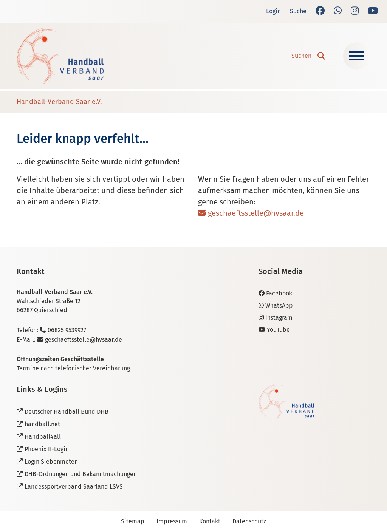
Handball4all (43, 436)
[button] (308, 56)
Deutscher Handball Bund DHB (66, 411)
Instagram (276, 317)
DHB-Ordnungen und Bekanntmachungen (81, 474)
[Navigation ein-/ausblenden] (356, 56)
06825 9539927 (67, 330)
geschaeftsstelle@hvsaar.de (256, 213)
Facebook (275, 293)
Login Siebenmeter (51, 461)
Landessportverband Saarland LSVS (74, 486)
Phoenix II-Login (47, 449)
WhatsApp (276, 305)
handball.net (42, 424)
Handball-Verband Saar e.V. (59, 101)
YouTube (274, 329)
